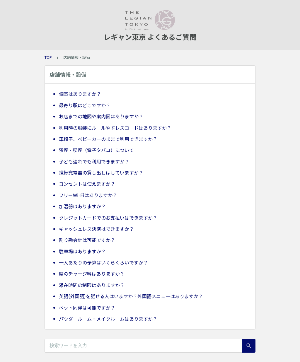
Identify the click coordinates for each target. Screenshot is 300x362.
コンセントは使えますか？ (87, 183)
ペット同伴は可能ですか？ (87, 307)
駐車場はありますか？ (82, 251)
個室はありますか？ (80, 93)
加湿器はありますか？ (82, 206)
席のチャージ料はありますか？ (92, 273)
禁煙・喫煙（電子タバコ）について (96, 149)
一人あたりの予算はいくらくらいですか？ (103, 262)
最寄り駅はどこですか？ (84, 105)
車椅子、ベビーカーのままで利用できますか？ (108, 138)
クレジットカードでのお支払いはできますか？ (108, 217)
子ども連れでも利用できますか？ (94, 161)
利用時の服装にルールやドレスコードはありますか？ (115, 127)
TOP (48, 57)
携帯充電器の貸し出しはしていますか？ (101, 172)
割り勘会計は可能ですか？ (87, 239)
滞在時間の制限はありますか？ (92, 284)
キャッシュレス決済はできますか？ (96, 228)
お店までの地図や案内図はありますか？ (101, 116)
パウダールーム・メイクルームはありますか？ (108, 318)
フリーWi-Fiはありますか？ (88, 195)
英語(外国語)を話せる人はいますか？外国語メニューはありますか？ (131, 296)
